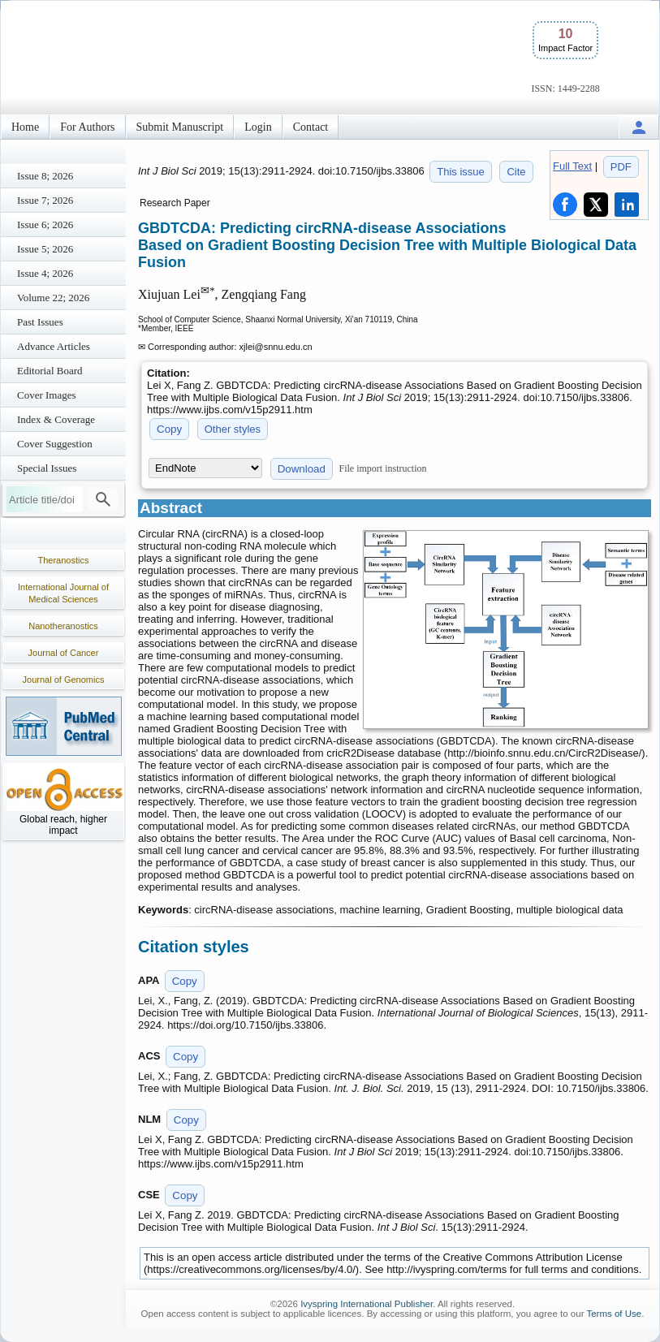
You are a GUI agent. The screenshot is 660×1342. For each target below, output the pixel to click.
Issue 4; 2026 (45, 273)
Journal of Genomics (64, 679)
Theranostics (63, 560)
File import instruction (383, 468)
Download (302, 469)
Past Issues (40, 322)
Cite (516, 172)
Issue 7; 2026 (45, 200)
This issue (461, 172)
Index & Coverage (56, 419)
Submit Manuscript (180, 127)
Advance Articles (53, 346)
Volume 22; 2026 (53, 297)
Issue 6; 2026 (45, 224)
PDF (621, 167)
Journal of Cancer (63, 653)
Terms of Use (613, 1313)
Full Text (572, 166)
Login (257, 127)
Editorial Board (50, 371)
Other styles (233, 429)
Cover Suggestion (55, 444)
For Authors (87, 127)
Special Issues (46, 468)
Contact (311, 127)
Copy (169, 429)
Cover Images (46, 395)
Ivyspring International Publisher (366, 1304)
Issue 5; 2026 (45, 249)
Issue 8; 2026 (45, 176)
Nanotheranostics (63, 626)
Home (25, 127)
